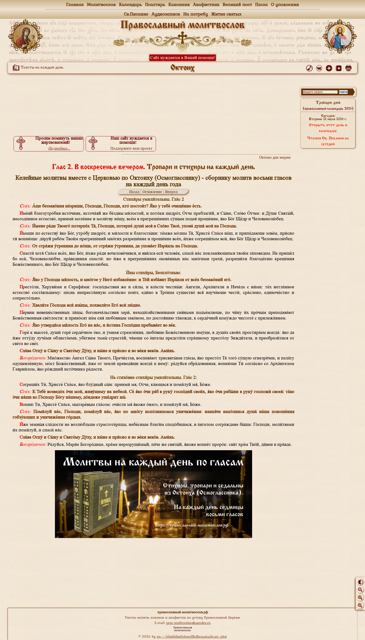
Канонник (179, 4)
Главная (75, 4)
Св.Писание (136, 13)
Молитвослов (101, 4)
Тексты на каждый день (37, 67)
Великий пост (237, 4)
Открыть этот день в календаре (328, 128)
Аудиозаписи (166, 13)
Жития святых (226, 13)
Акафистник (206, 4)
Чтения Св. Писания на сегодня (328, 141)
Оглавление (152, 192)
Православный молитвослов (182, 25)
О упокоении (285, 4)
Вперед (171, 192)
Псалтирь (155, 4)
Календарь (130, 4)
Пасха (261, 4)
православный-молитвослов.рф (182, 612)
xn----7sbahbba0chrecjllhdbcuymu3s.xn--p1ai (192, 636)
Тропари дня (328, 105)
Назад (134, 192)
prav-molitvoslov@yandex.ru (188, 622)
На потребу (195, 13)
